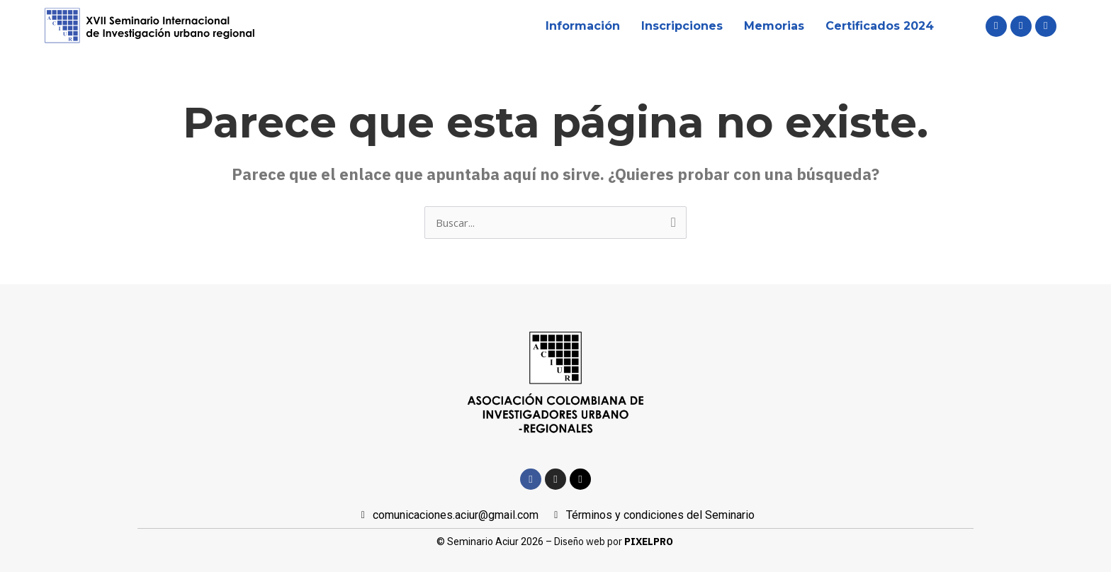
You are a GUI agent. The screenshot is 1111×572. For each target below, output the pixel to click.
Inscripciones (682, 26)
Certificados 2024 (879, 26)
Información (583, 26)
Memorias (774, 26)
